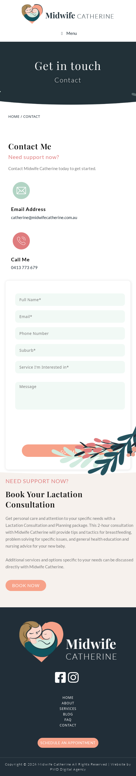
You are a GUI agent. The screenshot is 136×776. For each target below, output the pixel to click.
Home (68, 697)
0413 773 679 (24, 267)
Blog (68, 714)
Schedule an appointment (68, 743)
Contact (68, 725)
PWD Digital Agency (68, 769)
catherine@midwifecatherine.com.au (44, 217)
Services (68, 708)
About (68, 703)
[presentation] (57, 425)
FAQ (68, 719)
